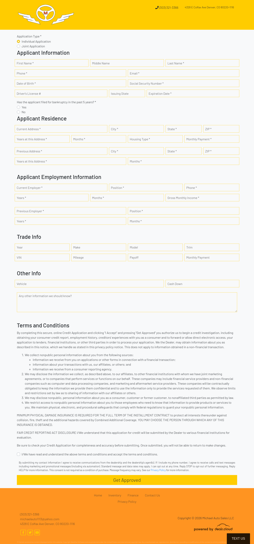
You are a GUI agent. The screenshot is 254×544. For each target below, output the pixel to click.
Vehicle (22, 284)
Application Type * (29, 36)
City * (114, 129)
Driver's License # (29, 93)
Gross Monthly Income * (183, 198)
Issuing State (120, 93)
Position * (117, 187)
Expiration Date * (160, 93)
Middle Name (101, 63)
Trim (189, 247)
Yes (24, 107)
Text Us (238, 538)
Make (76, 247)
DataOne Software (78, 542)
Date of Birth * (26, 83)
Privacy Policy (158, 470)
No (24, 112)
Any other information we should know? (45, 296)
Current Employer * (29, 187)
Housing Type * (140, 139)
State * (172, 129)
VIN (19, 257)
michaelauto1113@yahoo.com (39, 519)
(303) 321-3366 (166, 7)
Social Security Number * (147, 83)
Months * (79, 139)
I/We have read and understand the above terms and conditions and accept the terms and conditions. (90, 454)
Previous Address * (29, 151)
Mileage (78, 257)
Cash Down (174, 284)
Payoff (134, 257)
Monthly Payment (198, 257)
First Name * (25, 63)
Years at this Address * (32, 139)
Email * (134, 73)
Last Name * (175, 63)
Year (20, 247)
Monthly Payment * (199, 139)
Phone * (22, 73)
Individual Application (36, 41)
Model (134, 247)
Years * (21, 198)
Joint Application (33, 46)
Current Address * (29, 129)
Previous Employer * (30, 211)
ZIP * (208, 129)
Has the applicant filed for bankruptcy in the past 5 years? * (56, 102)
